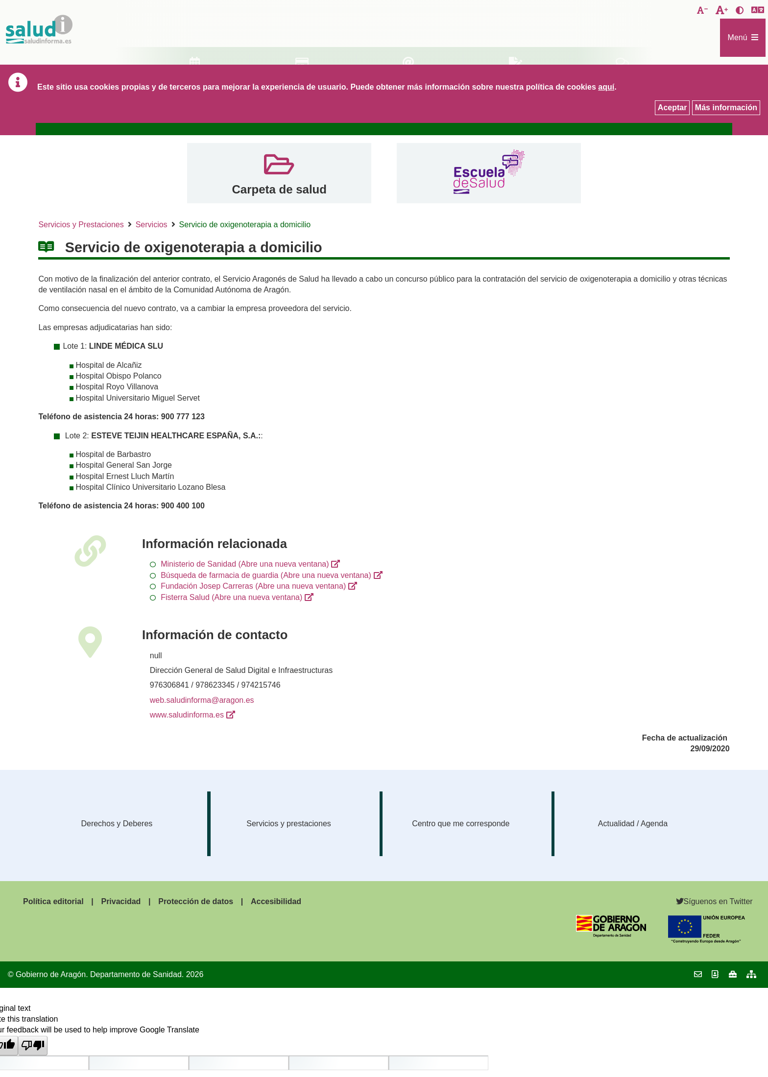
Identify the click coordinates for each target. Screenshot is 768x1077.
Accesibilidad (276, 901)
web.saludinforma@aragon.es (202, 700)
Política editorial (53, 901)
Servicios (152, 224)
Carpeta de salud (279, 189)
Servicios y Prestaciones (80, 224)
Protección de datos (195, 901)
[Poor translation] (33, 1045)
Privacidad (121, 901)
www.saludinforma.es (187, 715)
